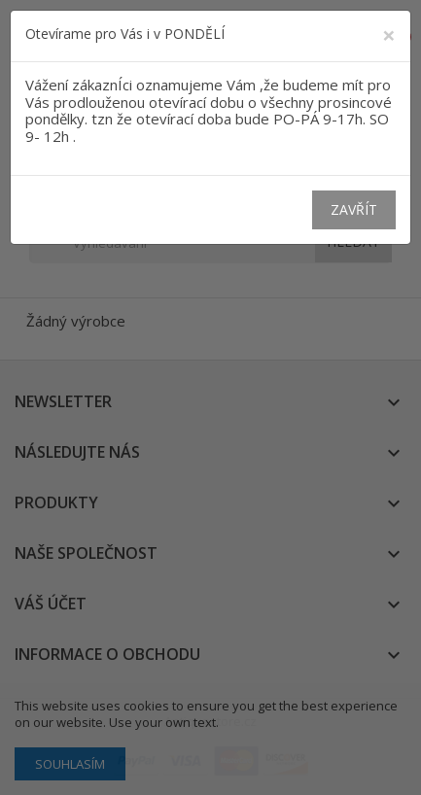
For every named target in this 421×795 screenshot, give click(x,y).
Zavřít (354, 209)
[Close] (389, 35)
